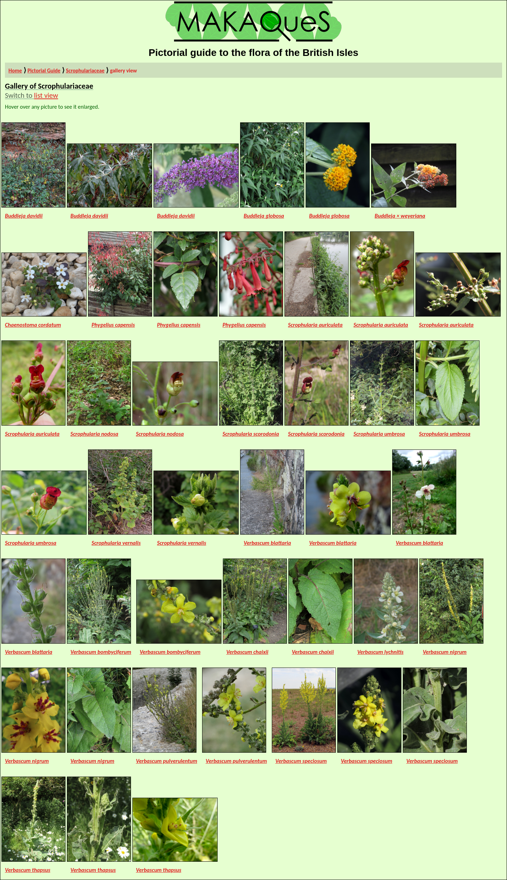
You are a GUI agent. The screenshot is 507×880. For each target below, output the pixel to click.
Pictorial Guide (44, 70)
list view (46, 95)
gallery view (123, 70)
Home (15, 70)
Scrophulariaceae (85, 70)
